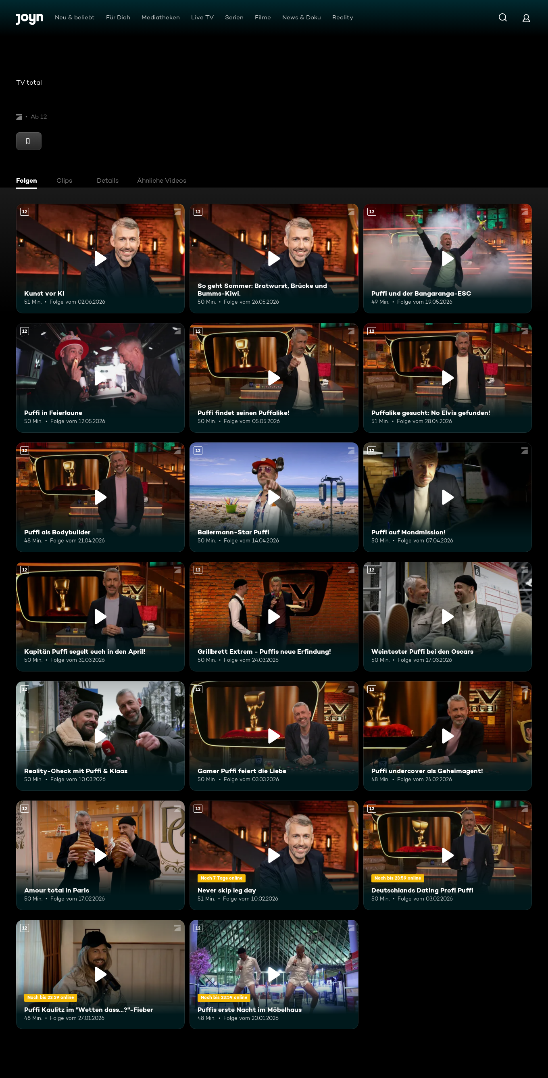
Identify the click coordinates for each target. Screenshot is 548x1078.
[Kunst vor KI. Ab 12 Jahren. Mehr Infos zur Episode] (100, 258)
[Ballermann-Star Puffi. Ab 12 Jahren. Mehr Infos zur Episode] (274, 497)
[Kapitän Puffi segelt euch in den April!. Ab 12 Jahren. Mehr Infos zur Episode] (100, 616)
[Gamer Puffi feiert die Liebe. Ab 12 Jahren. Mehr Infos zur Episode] (274, 736)
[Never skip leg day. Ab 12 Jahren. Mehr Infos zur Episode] (274, 855)
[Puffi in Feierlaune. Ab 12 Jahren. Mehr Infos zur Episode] (100, 378)
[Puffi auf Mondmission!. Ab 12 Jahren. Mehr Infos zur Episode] (447, 497)
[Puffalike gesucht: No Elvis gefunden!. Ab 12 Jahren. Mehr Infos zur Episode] (447, 378)
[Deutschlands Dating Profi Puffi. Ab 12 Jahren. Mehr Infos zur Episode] (447, 855)
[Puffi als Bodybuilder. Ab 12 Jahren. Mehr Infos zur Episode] (100, 497)
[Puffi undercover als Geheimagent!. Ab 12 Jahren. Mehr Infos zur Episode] (447, 736)
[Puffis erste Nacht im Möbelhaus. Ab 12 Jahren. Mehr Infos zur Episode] (274, 975)
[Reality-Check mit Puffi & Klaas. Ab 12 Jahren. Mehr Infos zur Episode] (100, 736)
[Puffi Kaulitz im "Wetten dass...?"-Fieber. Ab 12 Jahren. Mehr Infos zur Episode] (100, 975)
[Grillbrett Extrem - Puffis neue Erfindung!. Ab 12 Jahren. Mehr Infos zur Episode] (274, 616)
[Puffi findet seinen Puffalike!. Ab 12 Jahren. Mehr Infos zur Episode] (274, 378)
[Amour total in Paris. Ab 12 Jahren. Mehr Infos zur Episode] (100, 855)
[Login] (526, 18)
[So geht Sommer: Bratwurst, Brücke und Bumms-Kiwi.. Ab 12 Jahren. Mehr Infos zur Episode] (274, 258)
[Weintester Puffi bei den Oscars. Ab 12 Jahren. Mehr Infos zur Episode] (447, 616)
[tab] (29, 181)
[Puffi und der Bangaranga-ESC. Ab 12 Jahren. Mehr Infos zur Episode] (447, 258)
